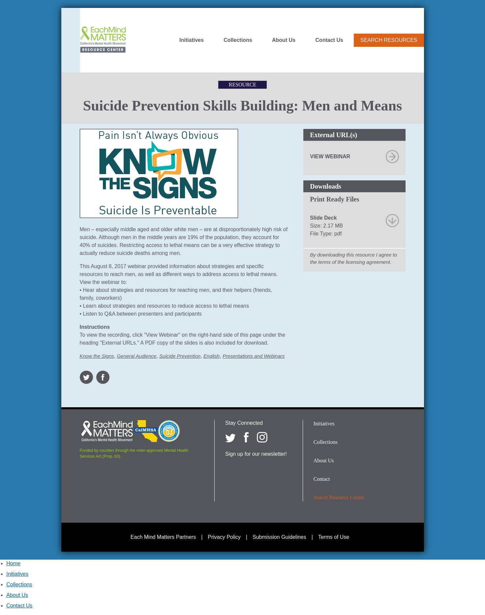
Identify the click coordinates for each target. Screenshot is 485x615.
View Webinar (330, 156)
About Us (283, 40)
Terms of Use (333, 537)
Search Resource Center (339, 497)
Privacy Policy (224, 537)
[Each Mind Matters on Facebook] (246, 437)
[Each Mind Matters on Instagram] (262, 437)
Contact (322, 479)
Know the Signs (97, 356)
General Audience (137, 356)
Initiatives (191, 40)
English (211, 356)
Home (13, 563)
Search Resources (388, 40)
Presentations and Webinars (254, 356)
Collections (238, 40)
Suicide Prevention (179, 356)
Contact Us (329, 40)
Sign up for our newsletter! (256, 454)
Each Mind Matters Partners (163, 537)
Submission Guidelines (279, 537)
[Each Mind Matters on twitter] (230, 437)
